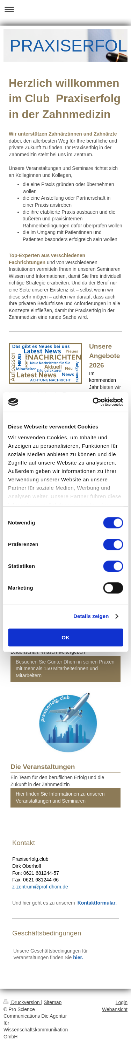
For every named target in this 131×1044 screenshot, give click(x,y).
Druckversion (22, 1002)
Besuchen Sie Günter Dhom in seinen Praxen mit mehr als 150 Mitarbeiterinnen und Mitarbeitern (65, 668)
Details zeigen (91, 616)
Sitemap (52, 1002)
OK (65, 637)
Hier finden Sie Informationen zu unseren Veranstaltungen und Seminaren (60, 797)
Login (122, 1002)
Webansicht (115, 1009)
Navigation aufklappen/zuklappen (65, 9)
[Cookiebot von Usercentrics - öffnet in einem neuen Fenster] (93, 401)
